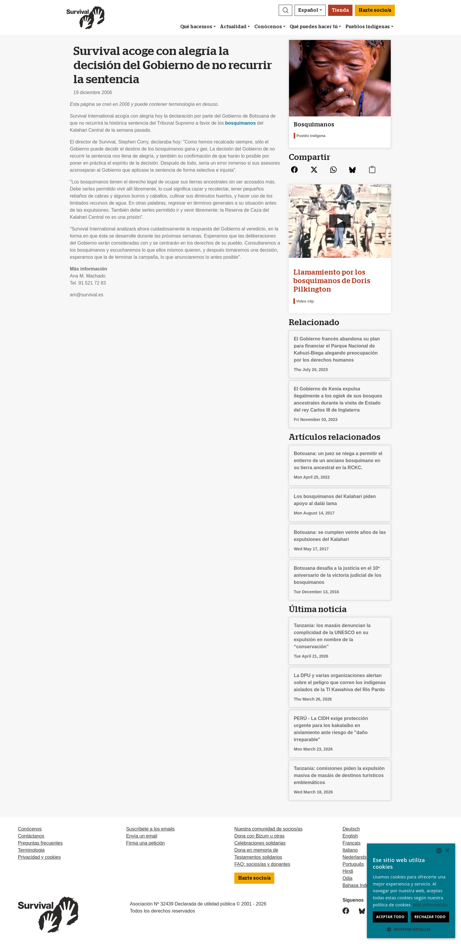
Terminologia (31, 850)
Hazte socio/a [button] (375, 10)
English (350, 835)
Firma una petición (145, 843)
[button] (285, 10)
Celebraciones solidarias (259, 843)
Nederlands (355, 857)
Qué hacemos (196, 26)
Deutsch (351, 828)
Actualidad (233, 26)
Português (353, 864)
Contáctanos (31, 835)
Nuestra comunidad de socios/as (268, 828)
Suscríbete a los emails (150, 828)
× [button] (447, 850)
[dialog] (411, 890)
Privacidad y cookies (39, 857)
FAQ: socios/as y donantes (262, 864)
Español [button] (308, 10)
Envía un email (141, 835)
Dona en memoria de (256, 850)
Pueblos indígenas (367, 26)
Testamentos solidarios (258, 857)
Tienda (340, 10)
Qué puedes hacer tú (314, 26)
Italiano (350, 850)
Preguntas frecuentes (40, 843)
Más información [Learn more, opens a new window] (430, 905)
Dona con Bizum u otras (259, 835)
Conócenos (268, 26)
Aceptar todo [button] (390, 916)
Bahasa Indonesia (361, 885)
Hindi (348, 871)
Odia (348, 878)
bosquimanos (240, 123)
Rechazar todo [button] (429, 916)
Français (351, 843)
